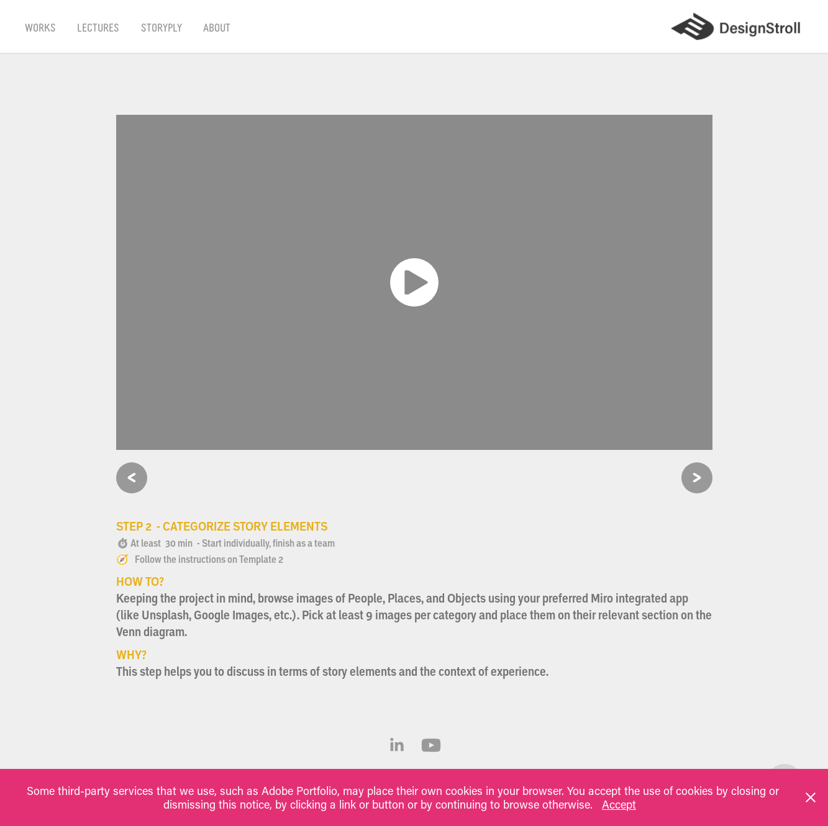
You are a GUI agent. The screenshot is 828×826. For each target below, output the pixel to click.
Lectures (98, 26)
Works (40, 26)
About (216, 26)
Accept (619, 804)
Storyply (161, 26)
